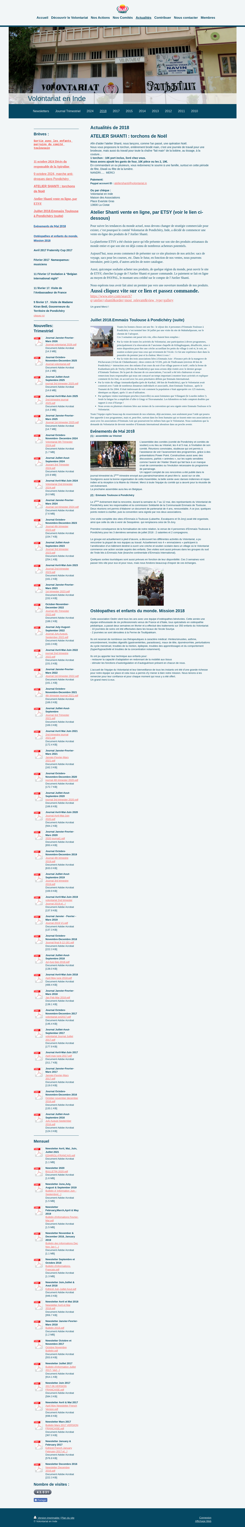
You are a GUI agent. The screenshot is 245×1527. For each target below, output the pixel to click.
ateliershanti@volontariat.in (130, 183)
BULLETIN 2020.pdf (57, 1171)
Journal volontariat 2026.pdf (61, 344)
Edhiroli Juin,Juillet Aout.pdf (61, 1289)
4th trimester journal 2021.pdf (62, 695)
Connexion (205, 1517)
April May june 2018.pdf (59, 978)
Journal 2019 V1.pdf (57, 923)
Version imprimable (47, 1517)
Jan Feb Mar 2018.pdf (58, 997)
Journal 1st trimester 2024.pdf (62, 506)
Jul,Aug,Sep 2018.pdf (58, 962)
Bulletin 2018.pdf (55, 1327)
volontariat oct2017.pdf (58, 1016)
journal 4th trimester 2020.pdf (62, 780)
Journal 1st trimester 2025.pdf (62, 422)
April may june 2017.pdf (59, 1055)
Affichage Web (203, 1521)
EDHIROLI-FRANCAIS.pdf (60, 1155)
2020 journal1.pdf (55, 838)
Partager (41, 1500)
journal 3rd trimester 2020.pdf (62, 799)
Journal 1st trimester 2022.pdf (62, 676)
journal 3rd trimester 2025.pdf (62, 383)
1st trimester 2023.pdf (58, 591)
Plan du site (67, 1517)
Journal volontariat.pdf (58, 364)
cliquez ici (39, 315)
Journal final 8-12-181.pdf (60, 942)
